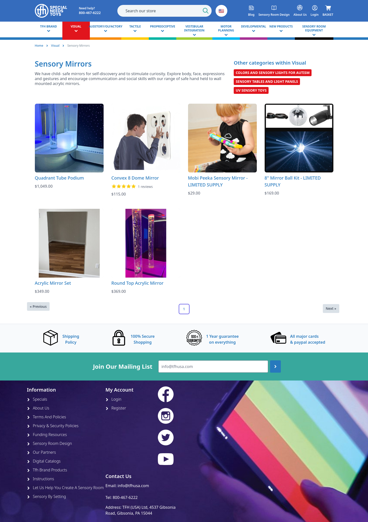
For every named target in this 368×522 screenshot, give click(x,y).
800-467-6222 (125, 497)
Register (116, 408)
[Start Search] (206, 11)
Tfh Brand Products (47, 470)
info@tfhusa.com (133, 485)
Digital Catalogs (44, 461)
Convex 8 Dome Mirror (135, 178)
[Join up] (275, 366)
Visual (55, 45)
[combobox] (164, 11)
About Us (38, 408)
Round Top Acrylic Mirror (137, 283)
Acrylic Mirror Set (53, 283)
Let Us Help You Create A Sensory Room (65, 487)
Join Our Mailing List (122, 366)
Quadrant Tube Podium (59, 178)
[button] (221, 11)
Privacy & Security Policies (53, 425)
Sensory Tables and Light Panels (267, 81)
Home (39, 45)
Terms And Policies (46, 417)
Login (114, 399)
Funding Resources (47, 434)
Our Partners (41, 452)
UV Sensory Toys (251, 90)
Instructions (40, 478)
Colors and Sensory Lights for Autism (273, 72)
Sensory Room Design (49, 443)
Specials (37, 399)
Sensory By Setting (46, 496)
